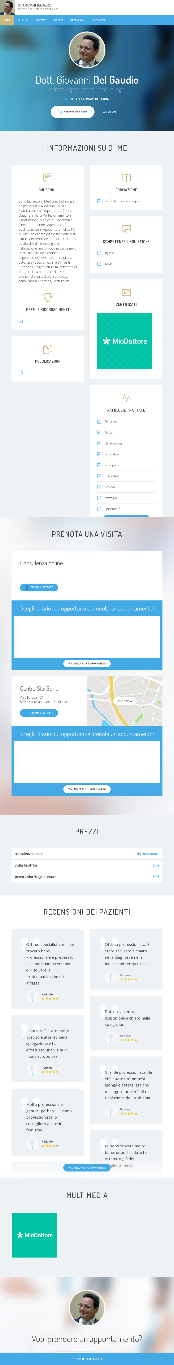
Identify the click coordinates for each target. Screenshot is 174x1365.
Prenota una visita (87, 1359)
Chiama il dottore (39, 588)
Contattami (109, 111)
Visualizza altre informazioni (87, 1167)
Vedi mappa (125, 700)
